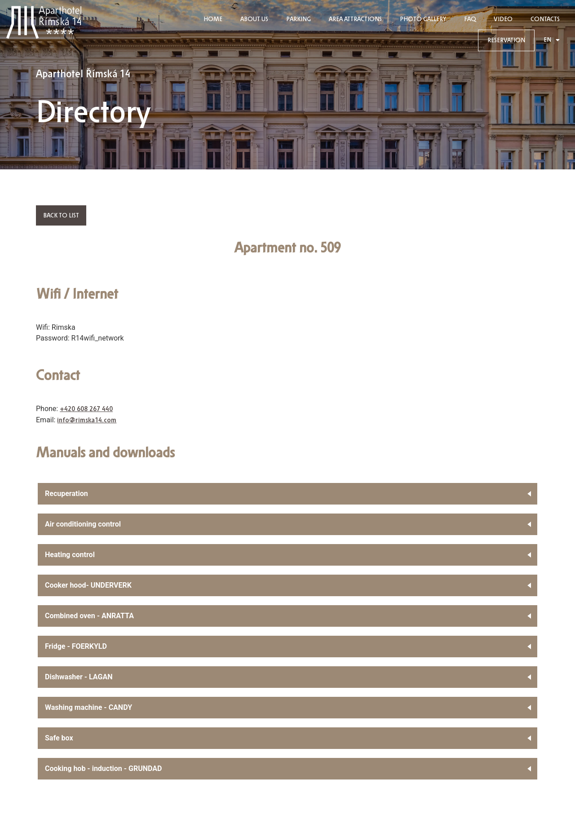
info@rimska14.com (86, 420)
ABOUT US (254, 19)
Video (503, 19)
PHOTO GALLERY (423, 19)
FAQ (470, 19)
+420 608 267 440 (86, 409)
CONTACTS (545, 19)
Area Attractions (355, 19)
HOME (212, 19)
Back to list (61, 215)
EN (552, 40)
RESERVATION (506, 40)
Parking (298, 19)
